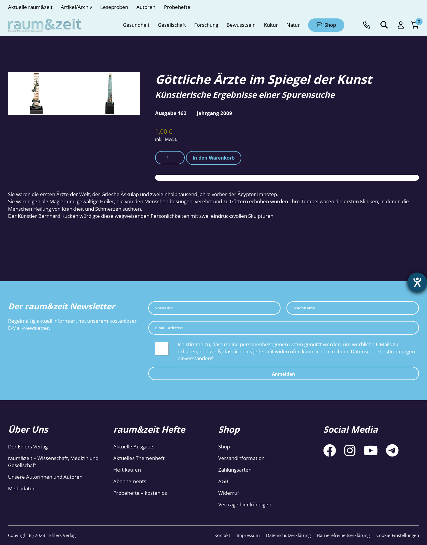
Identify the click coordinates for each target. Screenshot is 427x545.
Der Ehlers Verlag (28, 446)
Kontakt (222, 535)
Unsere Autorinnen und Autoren (45, 476)
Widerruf (228, 492)
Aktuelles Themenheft (139, 458)
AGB (223, 481)
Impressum (248, 535)
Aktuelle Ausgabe (133, 446)
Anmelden (283, 374)
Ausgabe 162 (171, 113)
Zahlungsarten (234, 469)
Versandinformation (241, 458)
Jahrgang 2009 (214, 113)
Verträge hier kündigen (244, 504)
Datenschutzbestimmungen (383, 351)
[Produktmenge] (170, 157)
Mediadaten (22, 488)
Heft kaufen (127, 469)
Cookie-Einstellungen (397, 535)
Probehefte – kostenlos (140, 492)
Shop (224, 446)
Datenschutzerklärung (288, 535)
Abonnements (129, 481)
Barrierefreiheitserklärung (343, 535)
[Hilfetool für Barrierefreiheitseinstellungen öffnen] (417, 282)
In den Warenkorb (214, 158)
